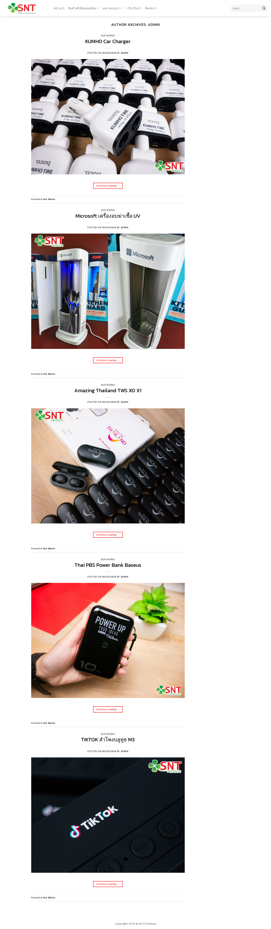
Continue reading (108, 186)
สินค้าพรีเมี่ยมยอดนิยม (83, 8)
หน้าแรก (59, 8)
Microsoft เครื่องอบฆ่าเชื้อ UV (107, 216)
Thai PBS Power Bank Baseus (108, 565)
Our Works (108, 35)
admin (154, 24)
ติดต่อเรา (151, 8)
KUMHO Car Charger (108, 41)
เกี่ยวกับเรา (134, 8)
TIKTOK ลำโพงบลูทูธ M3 (108, 739)
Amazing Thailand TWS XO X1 (107, 390)
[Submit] (263, 8)
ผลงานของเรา (113, 8)
